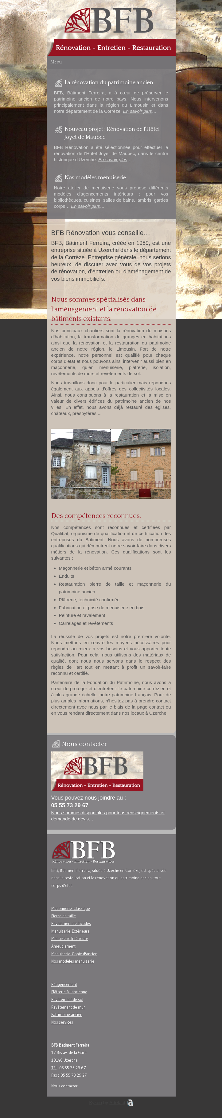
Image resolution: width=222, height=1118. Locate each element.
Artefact (117, 1102)
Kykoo (95, 1102)
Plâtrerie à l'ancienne (69, 991)
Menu (56, 62)
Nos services (62, 1022)
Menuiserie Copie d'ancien (74, 953)
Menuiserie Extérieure (70, 931)
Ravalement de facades (71, 923)
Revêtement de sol (67, 999)
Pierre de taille (63, 915)
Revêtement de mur (68, 1007)
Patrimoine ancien (66, 1014)
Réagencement (64, 984)
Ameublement (63, 946)
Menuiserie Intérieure (69, 938)
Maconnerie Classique (70, 908)
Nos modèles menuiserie (72, 961)
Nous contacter (64, 1085)
